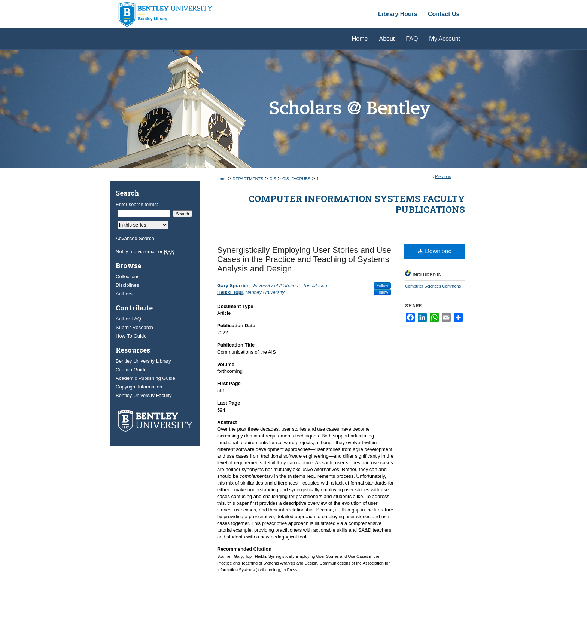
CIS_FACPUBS (296, 178)
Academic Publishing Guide (145, 378)
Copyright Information (139, 387)
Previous (443, 176)
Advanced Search (135, 238)
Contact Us (443, 14)
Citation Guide (131, 369)
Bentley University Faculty (144, 395)
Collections (128, 276)
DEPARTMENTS (247, 178)
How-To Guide (131, 336)
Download (435, 251)
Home (221, 178)
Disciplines (127, 285)
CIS (272, 178)
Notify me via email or (145, 251)
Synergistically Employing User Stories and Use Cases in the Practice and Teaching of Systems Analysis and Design (304, 259)
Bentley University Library (143, 361)
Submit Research (134, 327)
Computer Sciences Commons (433, 286)
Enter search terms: (137, 204)
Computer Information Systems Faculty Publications (357, 204)
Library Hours (397, 14)
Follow (382, 285)
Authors (124, 293)
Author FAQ (128, 319)
